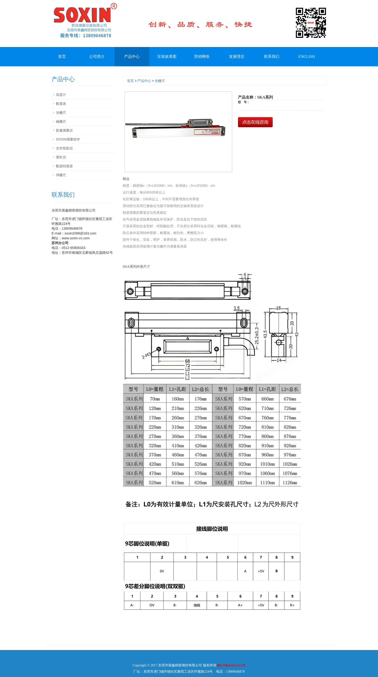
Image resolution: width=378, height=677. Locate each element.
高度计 (61, 95)
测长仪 (61, 157)
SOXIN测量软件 (68, 139)
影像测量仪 (64, 130)
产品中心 (132, 56)
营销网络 (201, 56)
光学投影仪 (64, 148)
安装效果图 (166, 56)
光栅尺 (160, 81)
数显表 (61, 104)
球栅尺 (61, 175)
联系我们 (271, 56)
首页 (62, 56)
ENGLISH (306, 56)
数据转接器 (64, 166)
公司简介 (97, 56)
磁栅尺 (61, 121)
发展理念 (236, 56)
